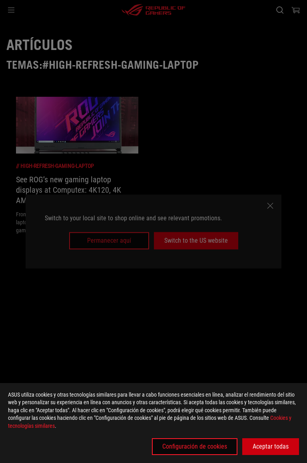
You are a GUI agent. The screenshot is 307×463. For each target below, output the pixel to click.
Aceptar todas (271, 446)
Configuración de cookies (194, 446)
